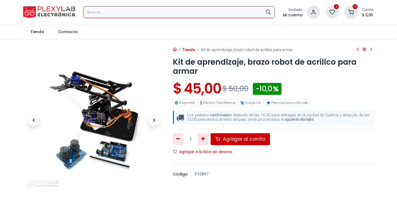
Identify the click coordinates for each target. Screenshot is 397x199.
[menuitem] (37, 32)
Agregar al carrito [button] (240, 139)
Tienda (189, 50)
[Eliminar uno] (178, 139)
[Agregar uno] (203, 139)
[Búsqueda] (268, 12)
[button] (33, 120)
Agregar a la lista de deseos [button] (202, 152)
